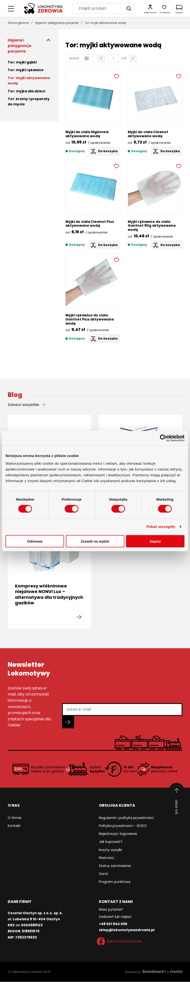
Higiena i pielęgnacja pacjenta (57, 23)
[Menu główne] (11, 8)
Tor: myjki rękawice (26, 70)
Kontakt (14, 826)
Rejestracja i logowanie (118, 834)
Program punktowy (115, 882)
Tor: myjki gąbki (22, 62)
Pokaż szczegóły (160, 527)
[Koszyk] (179, 8)
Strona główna (18, 23)
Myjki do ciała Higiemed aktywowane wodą (86, 134)
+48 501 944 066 (113, 924)
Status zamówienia (115, 866)
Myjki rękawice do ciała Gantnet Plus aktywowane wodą (89, 319)
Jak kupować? (110, 841)
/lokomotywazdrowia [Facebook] (120, 941)
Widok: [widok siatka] (79, 58)
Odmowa (34, 541)
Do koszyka (108, 151)
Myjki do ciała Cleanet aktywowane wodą (148, 134)
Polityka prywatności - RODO (123, 826)
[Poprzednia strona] (101, 58)
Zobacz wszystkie (23, 404)
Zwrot (103, 874)
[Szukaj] (128, 8)
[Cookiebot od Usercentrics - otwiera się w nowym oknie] (163, 438)
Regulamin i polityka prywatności (126, 818)
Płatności (106, 858)
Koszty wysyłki (110, 849)
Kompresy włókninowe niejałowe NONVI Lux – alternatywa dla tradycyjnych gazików (49, 594)
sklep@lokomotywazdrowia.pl (126, 930)
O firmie (14, 818)
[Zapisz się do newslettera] (68, 722)
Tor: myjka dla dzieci (26, 91)
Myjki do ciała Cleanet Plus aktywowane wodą (89, 223)
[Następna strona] (133, 58)
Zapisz (155, 541)
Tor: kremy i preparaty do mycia (29, 101)
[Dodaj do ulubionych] (116, 76)
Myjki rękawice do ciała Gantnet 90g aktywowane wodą (152, 225)
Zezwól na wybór (95, 541)
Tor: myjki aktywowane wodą (29, 80)
